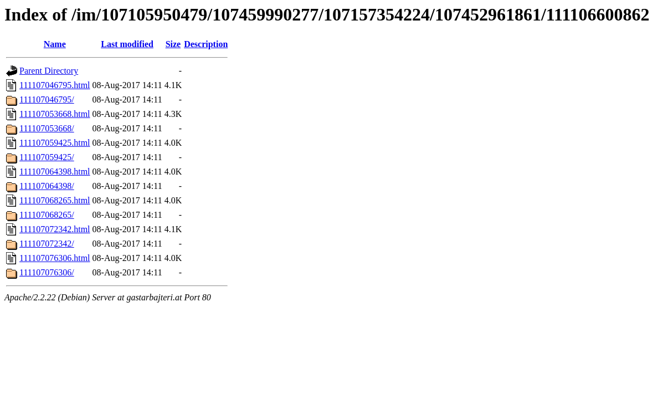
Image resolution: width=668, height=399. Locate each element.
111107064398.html (54, 171)
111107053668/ (46, 128)
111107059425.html (54, 142)
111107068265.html (54, 200)
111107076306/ (46, 272)
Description (206, 44)
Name (55, 44)
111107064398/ (46, 186)
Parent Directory (48, 70)
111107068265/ (46, 214)
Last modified (127, 44)
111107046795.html (54, 85)
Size (173, 44)
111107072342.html (54, 229)
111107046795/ (46, 99)
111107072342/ (46, 243)
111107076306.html (54, 258)
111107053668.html (54, 114)
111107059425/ (46, 157)
